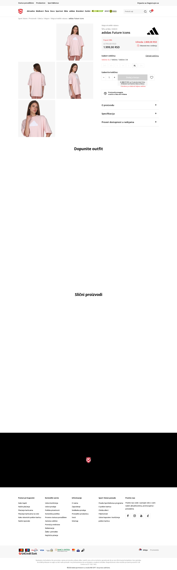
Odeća (40, 18)
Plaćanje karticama (25, 510)
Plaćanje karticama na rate (28, 514)
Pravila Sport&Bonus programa (111, 503)
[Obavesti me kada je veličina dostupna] (105, 66)
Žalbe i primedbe (51, 532)
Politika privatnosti (52, 510)
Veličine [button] (114, 60)
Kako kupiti (22, 503)
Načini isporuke (24, 521)
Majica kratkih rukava (59, 18)
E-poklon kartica (105, 506)
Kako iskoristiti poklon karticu (29, 517)
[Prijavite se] (150, 11)
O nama (75, 503)
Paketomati (103, 514)
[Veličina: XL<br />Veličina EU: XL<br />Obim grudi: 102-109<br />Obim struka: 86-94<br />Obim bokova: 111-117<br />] (134, 66)
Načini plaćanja (24, 506)
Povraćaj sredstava (52, 524)
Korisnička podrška (52, 514)
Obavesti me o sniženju (148, 45)
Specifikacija (129, 113)
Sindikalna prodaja (79, 510)
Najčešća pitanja (51, 535)
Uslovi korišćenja (51, 503)
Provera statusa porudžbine (56, 517)
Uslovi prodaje (50, 506)
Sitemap (75, 521)
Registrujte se (153, 3)
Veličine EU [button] (106, 60)
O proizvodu (129, 105)
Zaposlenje (76, 506)
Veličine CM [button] (123, 60)
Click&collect (104, 510)
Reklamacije (49, 528)
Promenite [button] (154, 550)
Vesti (74, 517)
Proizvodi (32, 18)
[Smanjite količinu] (104, 77)
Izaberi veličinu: (109, 56)
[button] (135, 11)
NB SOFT (93, 568)
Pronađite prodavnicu (80, 514)
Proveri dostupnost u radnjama (129, 122)
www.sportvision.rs (78, 568)
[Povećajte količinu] (114, 77)
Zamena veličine (51, 521)
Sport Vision (22, 18)
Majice (46, 18)
